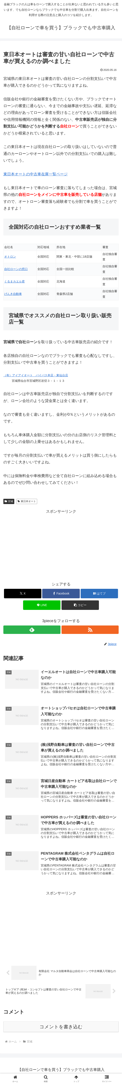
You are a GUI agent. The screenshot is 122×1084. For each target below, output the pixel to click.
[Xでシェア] (22, 593)
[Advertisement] (61, 544)
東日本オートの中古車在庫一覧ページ (35, 174)
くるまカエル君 (14, 281)
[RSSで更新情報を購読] (90, 629)
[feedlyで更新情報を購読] (31, 629)
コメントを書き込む (61, 1029)
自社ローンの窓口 (16, 269)
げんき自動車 (13, 294)
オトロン (10, 256)
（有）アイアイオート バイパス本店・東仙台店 (35, 375)
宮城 (9, 501)
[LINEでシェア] (41, 605)
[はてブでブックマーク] (99, 593)
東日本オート (27, 501)
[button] (80, 605)
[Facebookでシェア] (61, 593)
